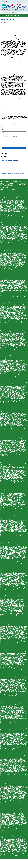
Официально (17, 15)
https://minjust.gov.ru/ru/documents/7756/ (13, 290)
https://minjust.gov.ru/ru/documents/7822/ (13, 468)
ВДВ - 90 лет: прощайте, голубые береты (10, 161)
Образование (8, 15)
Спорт (25, 15)
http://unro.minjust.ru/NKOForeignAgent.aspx (13, 374)
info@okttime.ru (6, 189)
